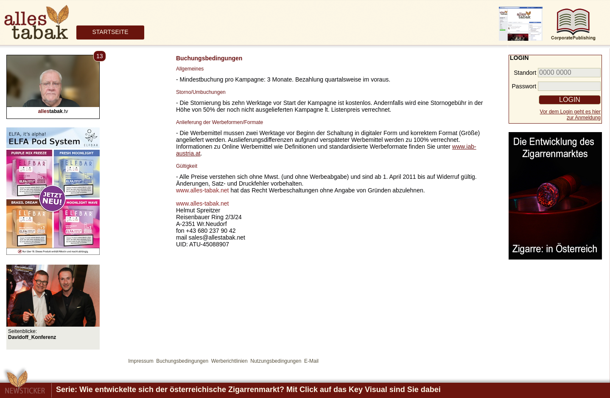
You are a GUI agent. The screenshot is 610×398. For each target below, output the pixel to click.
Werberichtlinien (229, 361)
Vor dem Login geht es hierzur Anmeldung (570, 115)
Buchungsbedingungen (182, 361)
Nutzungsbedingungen (275, 361)
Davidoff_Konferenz (32, 337)
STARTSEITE (110, 31)
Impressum (140, 361)
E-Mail (311, 361)
